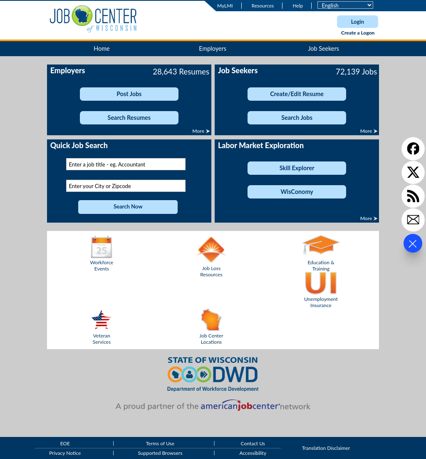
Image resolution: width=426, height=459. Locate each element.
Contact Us (253, 443)
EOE (65, 443)
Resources (263, 5)
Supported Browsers (160, 453)
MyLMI (225, 5)
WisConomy (296, 191)
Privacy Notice (65, 453)
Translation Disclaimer (326, 448)
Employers (212, 48)
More (199, 131)
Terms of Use (160, 443)
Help (297, 5)
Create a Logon (357, 33)
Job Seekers (323, 48)
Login (357, 21)
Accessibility (252, 453)
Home (101, 48)
